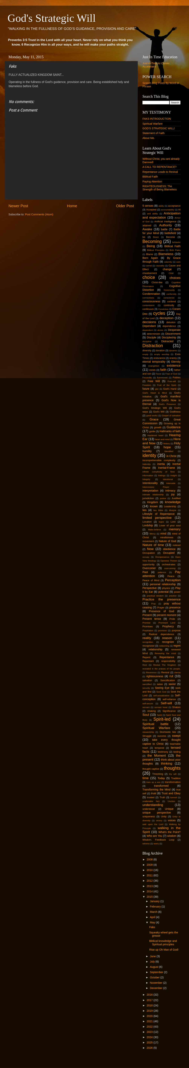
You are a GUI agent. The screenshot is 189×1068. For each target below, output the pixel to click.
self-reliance (169, 699)
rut (171, 676)
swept (176, 736)
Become (170, 237)
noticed (177, 545)
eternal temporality (153, 361)
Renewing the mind (165, 653)
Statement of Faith (153, 133)
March (154, 911)
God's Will (159, 411)
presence (175, 607)
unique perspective (156, 812)
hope (167, 447)
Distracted (167, 341)
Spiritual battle (155, 724)
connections (148, 298)
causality (160, 265)
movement (148, 541)
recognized (148, 645)
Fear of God (171, 374)
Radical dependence (161, 634)
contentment (148, 305)
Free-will (172, 381)
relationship (155, 649)
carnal (149, 265)
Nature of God (167, 541)
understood (148, 808)
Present (147, 615)
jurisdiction (148, 498)
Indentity (146, 464)
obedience (169, 549)
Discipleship (169, 337)
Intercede (170, 483)
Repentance (166, 657)
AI (179, 209)
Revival (165, 672)
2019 (150, 1010)
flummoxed (162, 377)
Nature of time (153, 545)
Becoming (152, 241)
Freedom (146, 385)
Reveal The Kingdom (164, 665)
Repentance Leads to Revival (160, 171)
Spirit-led (162, 719)
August (154, 966)
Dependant (149, 325)
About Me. (148, 138)
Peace (171, 576)
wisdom (171, 835)
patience (162, 572)
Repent (146, 657)
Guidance (174, 427)
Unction (171, 801)
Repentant (148, 661)
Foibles (177, 377)
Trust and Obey (171, 793)
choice (148, 277)
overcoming (170, 568)
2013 (150, 886)
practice (173, 596)
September (157, 972)
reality (146, 638)
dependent (147, 330)
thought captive (150, 768)
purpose (176, 630)
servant (146, 707)
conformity (171, 294)
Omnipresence (162, 557)
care (178, 262)
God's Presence (167, 404)
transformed (161, 785)
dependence (169, 326)
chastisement (149, 273)
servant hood (160, 707)
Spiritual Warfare (152, 123)
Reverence (151, 672)
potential (163, 591)
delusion (170, 322)
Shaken (176, 707)
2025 (150, 1042)
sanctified (147, 684)
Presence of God (161, 611)
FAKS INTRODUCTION (156, 118)
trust (153, 793)
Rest (144, 665)
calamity (168, 262)
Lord (173, 521)
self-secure (147, 703)
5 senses (147, 205)
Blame (149, 254)
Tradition (176, 778)
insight (174, 475)
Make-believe (154, 529)
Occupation (148, 552)
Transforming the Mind (156, 789)
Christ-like (157, 282)
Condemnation (151, 293)
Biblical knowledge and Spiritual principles (163, 942)
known (154, 506)
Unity (164, 816)
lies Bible (158, 510)
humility (147, 451)
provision (162, 630)
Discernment (173, 333)
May (153, 922)
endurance (159, 358)
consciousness (151, 301)
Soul (145, 715)
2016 (150, 994)
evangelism (153, 366)
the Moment (156, 755)
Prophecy (168, 626)
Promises (147, 626)
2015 (150, 896)
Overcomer (149, 568)
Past (145, 572)
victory (159, 820)
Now (150, 549)
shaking (151, 711)
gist (156, 389)
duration (160, 350)
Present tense (151, 618)
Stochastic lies (168, 732)
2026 (150, 1047)
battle (164, 229)
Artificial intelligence (165, 221)
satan (160, 684)
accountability (167, 210)
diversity (147, 350)
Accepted (151, 209)
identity (149, 455)
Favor (158, 374)
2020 (150, 1016)
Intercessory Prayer (155, 487)
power (177, 591)
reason (167, 638)
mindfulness (166, 537)
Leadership (170, 506)
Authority (165, 225)
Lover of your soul (170, 525)
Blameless (165, 254)
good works (152, 415)
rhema (177, 672)
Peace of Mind (150, 580)
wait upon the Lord (152, 824)
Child (171, 273)
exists (152, 369)
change (167, 269)
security (146, 688)
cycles (159, 313)
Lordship (147, 525)
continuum (148, 309)
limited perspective (157, 518)
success (161, 735)
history (166, 443)
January (155, 901)
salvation (147, 680)
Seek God (161, 692)
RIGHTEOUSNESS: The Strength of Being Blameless (159, 188)
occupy (145, 557)
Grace (154, 419)
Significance (169, 711)
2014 (150, 891)
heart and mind (162, 439)
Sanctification (167, 680)
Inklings (161, 475)
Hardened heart (155, 435)
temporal (159, 747)
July (153, 961)
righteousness (154, 676)
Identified (169, 451)
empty (145, 354)
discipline (146, 341)
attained (146, 225)
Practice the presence (161, 599)
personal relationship (163, 584)
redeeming (164, 646)
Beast (156, 237)
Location (147, 521)
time (145, 778)
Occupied (168, 552)
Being (151, 246)
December (156, 988)
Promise (146, 623)
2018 (150, 1005)
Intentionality (150, 483)
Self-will (166, 703)
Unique (169, 808)
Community (169, 290)
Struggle (147, 735)
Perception (173, 580)
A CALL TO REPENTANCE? (159, 166)
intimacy (170, 490)
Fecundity (147, 377)
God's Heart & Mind (154, 393)
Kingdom (152, 502)
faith (163, 370)
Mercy (152, 534)
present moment (166, 615)
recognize (168, 641)
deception (166, 318)
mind (163, 533)
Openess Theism (169, 561)
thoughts (172, 768)
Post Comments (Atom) (39, 214)
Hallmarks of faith (170, 431)
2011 (150, 875)
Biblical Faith (150, 176)
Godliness (175, 411)
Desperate (174, 329)
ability (161, 206)
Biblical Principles (156, 250)
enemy (173, 358)
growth (157, 427)
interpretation (150, 490)
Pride (172, 618)
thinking (166, 763)
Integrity (146, 479)
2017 (150, 1000)
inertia (161, 463)
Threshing (157, 773)
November (156, 982)
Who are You (154, 835)
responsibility (168, 661)
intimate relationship (153, 494)
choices (175, 278)
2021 (150, 1021)
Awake (147, 229)
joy (172, 494)
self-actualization (161, 695)
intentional (168, 479)
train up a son (153, 782)
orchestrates (168, 564)
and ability (152, 214)
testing (177, 751)
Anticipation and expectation (161, 215)
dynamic (173, 350)
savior (172, 684)
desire (160, 330)
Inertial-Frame (166, 467)
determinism (153, 333)
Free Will (154, 381)
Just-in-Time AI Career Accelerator (155, 65)
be (143, 237)
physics (166, 588)
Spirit (159, 715)
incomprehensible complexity (158, 460)
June (153, 956)
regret (177, 645)
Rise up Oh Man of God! (163, 949)
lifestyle (172, 510)
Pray (153, 604)
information (147, 475)
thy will (172, 774)
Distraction (152, 345)
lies (144, 510)
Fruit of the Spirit (166, 385)
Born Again (150, 257)
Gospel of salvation (171, 415)
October (155, 977)
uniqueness (148, 816)
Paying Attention (152, 181)
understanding (152, 805)
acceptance (174, 205)
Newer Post (18, 206)
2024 (150, 1037)
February (156, 906)
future (145, 388)
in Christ (171, 456)
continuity (169, 305)
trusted (151, 797)
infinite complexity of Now (158, 472)
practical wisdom (155, 596)
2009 (150, 864)
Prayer (160, 607)
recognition (147, 642)
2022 (150, 1026)
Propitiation (147, 630)
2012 (150, 880)
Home (72, 206)
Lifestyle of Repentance (158, 513)
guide (152, 431)
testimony (163, 751)
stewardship (148, 732)
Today (161, 778)
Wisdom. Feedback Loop (158, 839)
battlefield (170, 233)
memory (175, 529)
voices (172, 820)
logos (161, 522)
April (153, 917)
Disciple (151, 337)
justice (163, 498)
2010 (150, 870)
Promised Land (166, 623)
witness (146, 843)
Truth (162, 797)
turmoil (173, 797)
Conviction (163, 309)
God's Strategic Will (52, 18)
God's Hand (169, 388)
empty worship (161, 354)
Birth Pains (175, 250)
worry (156, 843)
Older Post (125, 206)
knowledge (173, 502)
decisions (149, 322)
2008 (150, 859)
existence (174, 365)
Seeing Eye (162, 687)
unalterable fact (150, 801)
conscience (169, 298)
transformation (173, 782)
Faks (152, 927)
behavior (176, 242)
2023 (150, 1031)
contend (171, 301)
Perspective (149, 587)
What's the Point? (169, 832)
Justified (176, 498)
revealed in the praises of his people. (161, 669)
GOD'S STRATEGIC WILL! (158, 128)
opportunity (148, 564)
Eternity (176, 361)
